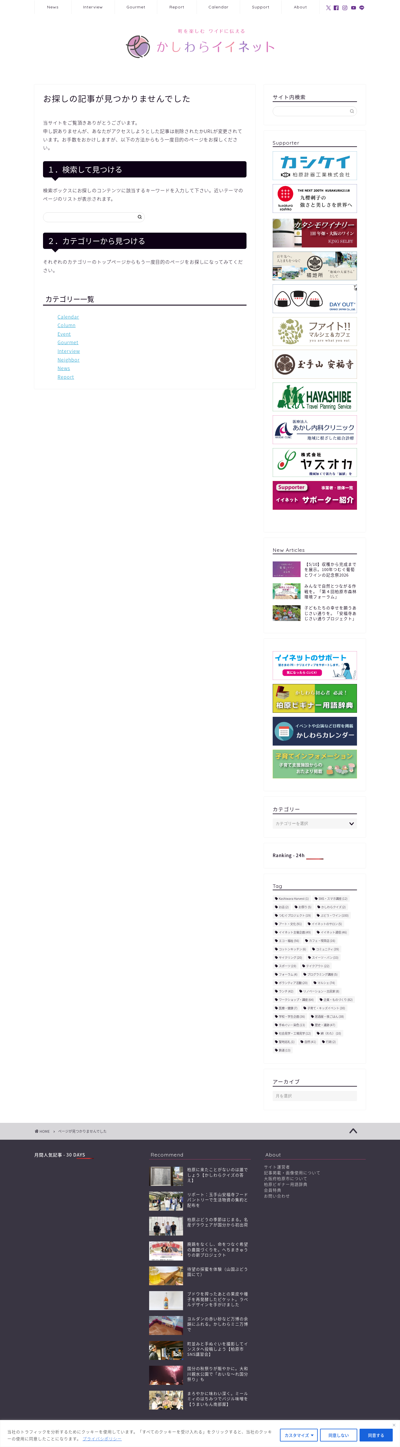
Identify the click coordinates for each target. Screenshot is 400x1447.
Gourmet (135, 7)
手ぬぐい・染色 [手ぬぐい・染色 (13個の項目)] (292, 1025)
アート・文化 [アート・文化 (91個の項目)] (290, 924)
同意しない (338, 1435)
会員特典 (272, 1190)
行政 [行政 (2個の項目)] (331, 1042)
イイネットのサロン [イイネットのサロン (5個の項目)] (327, 924)
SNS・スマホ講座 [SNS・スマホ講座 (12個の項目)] (333, 898)
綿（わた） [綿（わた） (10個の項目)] (331, 1033)
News (53, 7)
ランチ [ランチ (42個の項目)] (286, 991)
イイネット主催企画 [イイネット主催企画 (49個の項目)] (295, 932)
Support (260, 7)
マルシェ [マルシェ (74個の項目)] (326, 983)
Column (67, 325)
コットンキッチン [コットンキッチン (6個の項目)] (292, 949)
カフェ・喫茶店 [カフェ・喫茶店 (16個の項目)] (322, 940)
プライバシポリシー (102, 1438)
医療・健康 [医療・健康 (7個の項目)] (288, 1008)
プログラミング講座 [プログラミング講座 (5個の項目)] (322, 974)
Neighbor (69, 359)
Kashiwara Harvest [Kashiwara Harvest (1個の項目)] (294, 898)
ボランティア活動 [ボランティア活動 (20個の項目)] (293, 983)
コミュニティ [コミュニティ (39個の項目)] (327, 949)
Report (176, 7)
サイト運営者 (277, 1167)
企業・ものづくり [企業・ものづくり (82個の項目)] (338, 999)
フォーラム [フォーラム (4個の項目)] (288, 974)
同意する (376, 1435)
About (300, 7)
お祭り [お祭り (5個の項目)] (305, 907)
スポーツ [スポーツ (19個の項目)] (287, 966)
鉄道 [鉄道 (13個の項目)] (284, 1050)
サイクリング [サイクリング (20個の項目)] (290, 957)
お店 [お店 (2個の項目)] (284, 907)
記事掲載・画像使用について (292, 1172)
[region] (200, 1433)
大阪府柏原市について (286, 1178)
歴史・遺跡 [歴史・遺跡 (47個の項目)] (325, 1025)
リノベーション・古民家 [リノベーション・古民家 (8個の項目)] (321, 991)
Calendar (218, 7)
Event (64, 333)
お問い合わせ (277, 1196)
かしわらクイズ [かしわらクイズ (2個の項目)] (333, 907)
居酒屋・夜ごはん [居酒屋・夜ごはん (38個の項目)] (329, 1016)
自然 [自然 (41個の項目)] (310, 1042)
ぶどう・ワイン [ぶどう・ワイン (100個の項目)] (335, 915)
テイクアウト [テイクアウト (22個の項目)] (317, 966)
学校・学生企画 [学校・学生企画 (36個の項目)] (292, 1016)
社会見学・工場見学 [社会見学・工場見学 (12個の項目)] (295, 1033)
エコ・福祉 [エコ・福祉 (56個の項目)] (289, 940)
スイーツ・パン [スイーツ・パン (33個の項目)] (325, 957)
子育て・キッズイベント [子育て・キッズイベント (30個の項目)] (326, 1008)
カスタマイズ (297, 1435)
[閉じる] (393, 1424)
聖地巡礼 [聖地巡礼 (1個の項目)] (286, 1042)
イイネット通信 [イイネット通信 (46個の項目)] (334, 932)
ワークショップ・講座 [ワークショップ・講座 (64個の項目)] (296, 999)
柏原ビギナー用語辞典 (286, 1184)
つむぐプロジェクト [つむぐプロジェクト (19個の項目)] (295, 915)
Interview (93, 7)
